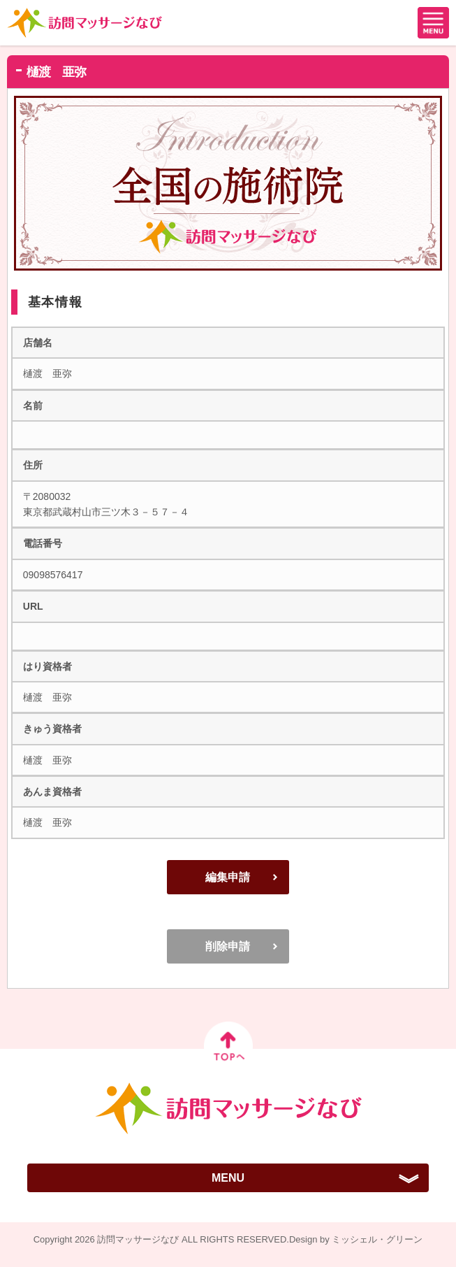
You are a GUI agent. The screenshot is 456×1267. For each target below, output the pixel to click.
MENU (228, 1178)
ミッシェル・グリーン (377, 1239)
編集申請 (227, 877)
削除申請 (227, 946)
